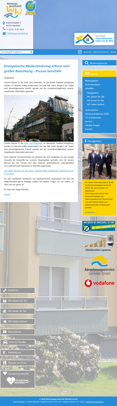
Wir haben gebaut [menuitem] (95, 104)
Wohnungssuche (98, 63)
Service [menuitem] (88, 121)
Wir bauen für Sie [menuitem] (95, 100)
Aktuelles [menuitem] (89, 88)
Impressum (88, 52)
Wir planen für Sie (17, 300)
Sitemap (113, 52)
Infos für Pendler (17, 342)
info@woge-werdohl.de (17, 33)
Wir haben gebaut (17, 321)
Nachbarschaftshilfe (18, 379)
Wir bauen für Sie (17, 311)
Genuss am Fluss (17, 362)
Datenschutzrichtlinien (101, 52)
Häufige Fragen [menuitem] (92, 125)
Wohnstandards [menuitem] (92, 84)
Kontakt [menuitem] (88, 129)
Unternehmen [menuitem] (91, 110)
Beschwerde (14, 331)
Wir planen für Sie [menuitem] (95, 97)
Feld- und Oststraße (33, 143)
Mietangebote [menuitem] (91, 81)
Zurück (7, 194)
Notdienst (13, 290)
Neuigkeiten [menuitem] (93, 93)
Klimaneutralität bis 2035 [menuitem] (97, 114)
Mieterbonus (14, 352)
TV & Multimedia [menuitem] (93, 118)
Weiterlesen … (91, 212)
